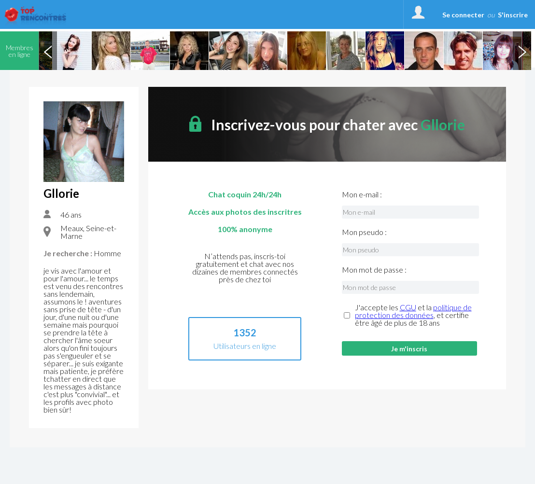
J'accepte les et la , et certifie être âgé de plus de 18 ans (413, 315)
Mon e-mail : (362, 194)
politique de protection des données (413, 311)
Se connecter (463, 15)
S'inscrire (513, 15)
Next (522, 50)
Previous (48, 50)
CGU (408, 307)
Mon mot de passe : (374, 270)
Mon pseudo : (364, 232)
